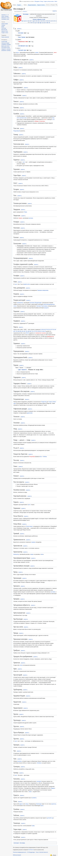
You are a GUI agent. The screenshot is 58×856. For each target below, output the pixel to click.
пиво (30, 790)
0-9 (22, 21)
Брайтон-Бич (27, 283)
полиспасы (42, 120)
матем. (37, 51)
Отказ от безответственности (42, 851)
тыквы (33, 824)
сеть (45, 118)
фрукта (21, 803)
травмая (33, 541)
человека (39, 780)
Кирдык (53, 787)
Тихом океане (29, 525)
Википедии (39, 803)
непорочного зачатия (41, 332)
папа (42, 553)
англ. (24, 161)
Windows (39, 762)
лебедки (36, 120)
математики (20, 301)
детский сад (50, 817)
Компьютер (16, 553)
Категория (16, 842)
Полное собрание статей (39, 19)
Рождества (44, 400)
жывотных (53, 803)
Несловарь (25, 14)
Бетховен (20, 33)
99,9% (27, 332)
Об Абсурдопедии (31, 851)
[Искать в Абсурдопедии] (51, 5)
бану (53, 117)
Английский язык (23, 45)
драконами (29, 412)
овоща (26, 803)
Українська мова (23, 41)
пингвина (19, 760)
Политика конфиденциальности (19, 851)
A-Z (25, 21)
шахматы (34, 796)
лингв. (55, 51)
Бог (41, 455)
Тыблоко (24, 11)
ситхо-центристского (22, 117)
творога (20, 217)
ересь (42, 804)
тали (53, 118)
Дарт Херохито (22, 368)
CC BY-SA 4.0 (31, 848)
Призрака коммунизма (42, 289)
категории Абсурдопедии (35, 301)
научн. (17, 51)
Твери (25, 211)
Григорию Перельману (41, 305)
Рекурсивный (16, 130)
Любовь (45, 455)
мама (32, 553)
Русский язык (22, 49)
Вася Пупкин (21, 37)
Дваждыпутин (50, 335)
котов (21, 664)
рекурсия (46, 307)
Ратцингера (32, 455)
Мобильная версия (17, 854)
